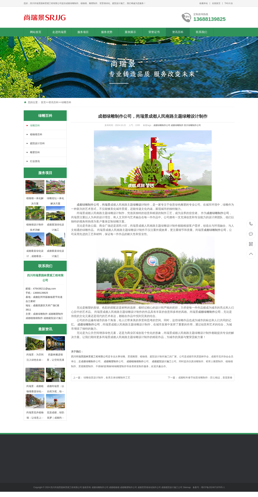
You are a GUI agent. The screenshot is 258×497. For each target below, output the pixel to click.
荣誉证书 (154, 32)
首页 (43, 102)
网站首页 (35, 32)
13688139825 (251, 223)
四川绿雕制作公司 (192, 125)
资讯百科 (177, 32)
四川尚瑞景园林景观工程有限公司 (89, 356)
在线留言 (216, 3)
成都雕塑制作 (55, 313)
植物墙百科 (36, 134)
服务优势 (106, 32)
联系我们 (201, 32)
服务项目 (83, 32)
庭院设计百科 (37, 143)
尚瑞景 (106, 204)
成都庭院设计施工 (53, 318)
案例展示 (130, 32)
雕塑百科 (35, 152)
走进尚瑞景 (59, 32)
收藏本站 (203, 3)
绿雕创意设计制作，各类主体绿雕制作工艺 (107, 377)
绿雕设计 (138, 204)
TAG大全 (228, 3)
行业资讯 (35, 161)
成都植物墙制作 (34, 318)
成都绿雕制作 (40, 313)
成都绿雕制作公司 (162, 125)
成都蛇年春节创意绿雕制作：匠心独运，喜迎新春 (205, 377)
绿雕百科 (66, 102)
